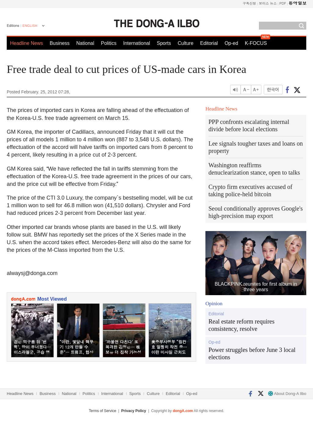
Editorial (209, 43)
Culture (185, 43)
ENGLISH (30, 25)
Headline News (26, 43)
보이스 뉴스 (268, 3)
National (85, 43)
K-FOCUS (256, 43)
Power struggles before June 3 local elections (252, 353)
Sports (164, 43)
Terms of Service (102, 411)
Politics (108, 43)
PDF (282, 3)
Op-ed (231, 43)
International (136, 43)
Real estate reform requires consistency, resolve (241, 325)
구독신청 (249, 3)
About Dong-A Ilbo (287, 393)
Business (60, 43)
